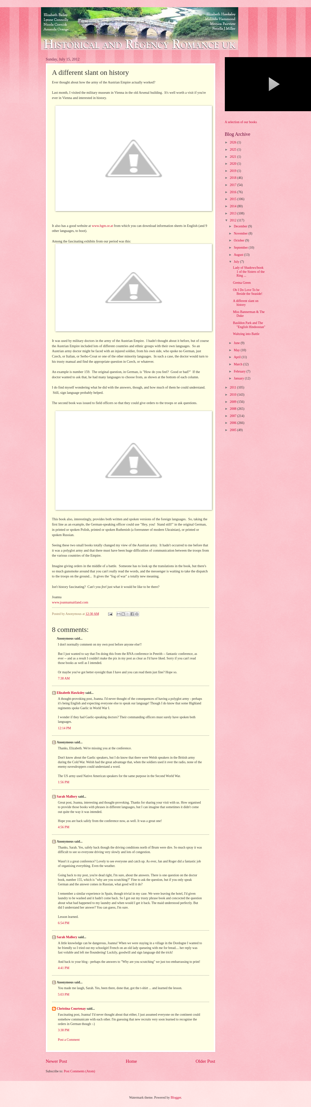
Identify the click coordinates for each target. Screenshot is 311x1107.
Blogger (176, 1097)
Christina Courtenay (71, 1008)
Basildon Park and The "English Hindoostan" (249, 325)
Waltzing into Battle (246, 334)
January (239, 378)
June (237, 343)
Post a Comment (69, 1039)
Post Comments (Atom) (79, 1071)
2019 (233, 171)
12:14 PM (64, 728)
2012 (233, 220)
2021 (233, 157)
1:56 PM (63, 782)
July (237, 261)
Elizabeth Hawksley (71, 693)
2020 (233, 163)
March (238, 364)
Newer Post (56, 1061)
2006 (233, 423)
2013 (233, 213)
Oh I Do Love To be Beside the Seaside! (247, 292)
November (241, 233)
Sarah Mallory (67, 796)
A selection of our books (241, 122)
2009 (233, 402)
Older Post (205, 1061)
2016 (233, 192)
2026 (233, 142)
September (241, 247)
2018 (233, 178)
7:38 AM (64, 678)
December (241, 226)
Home (131, 1061)
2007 (233, 416)
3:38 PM (63, 1030)
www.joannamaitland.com (70, 602)
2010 (233, 394)
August (239, 255)
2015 (233, 199)
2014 (233, 206)
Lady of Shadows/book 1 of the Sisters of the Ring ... (249, 271)
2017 (233, 185)
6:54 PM (63, 923)
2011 (233, 387)
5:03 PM (63, 994)
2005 (233, 430)
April (238, 357)
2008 (233, 409)
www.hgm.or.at (102, 226)
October (239, 240)
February (240, 371)
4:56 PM (63, 827)
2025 (233, 149)
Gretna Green (242, 283)
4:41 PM (63, 968)
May (237, 350)
